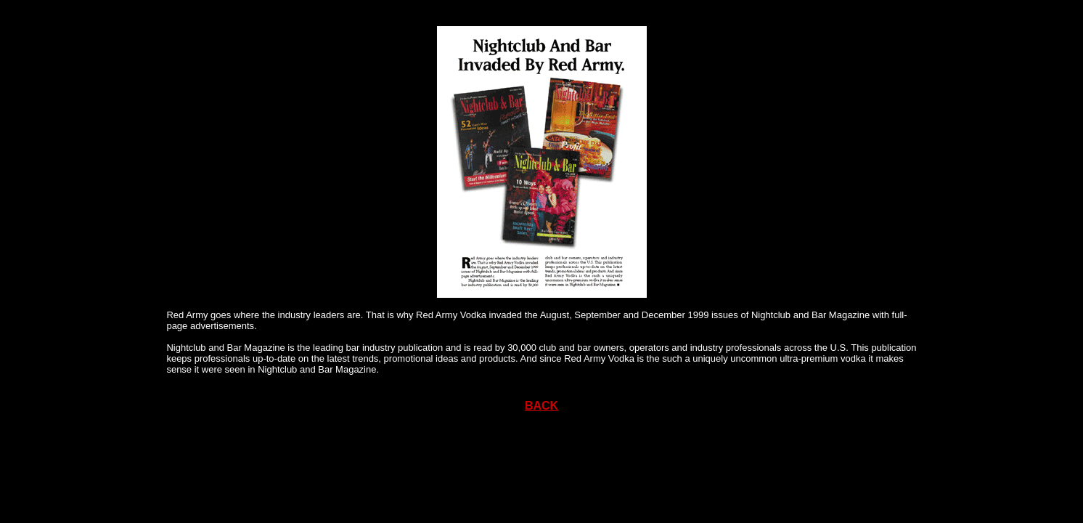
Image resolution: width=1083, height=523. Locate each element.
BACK (541, 406)
